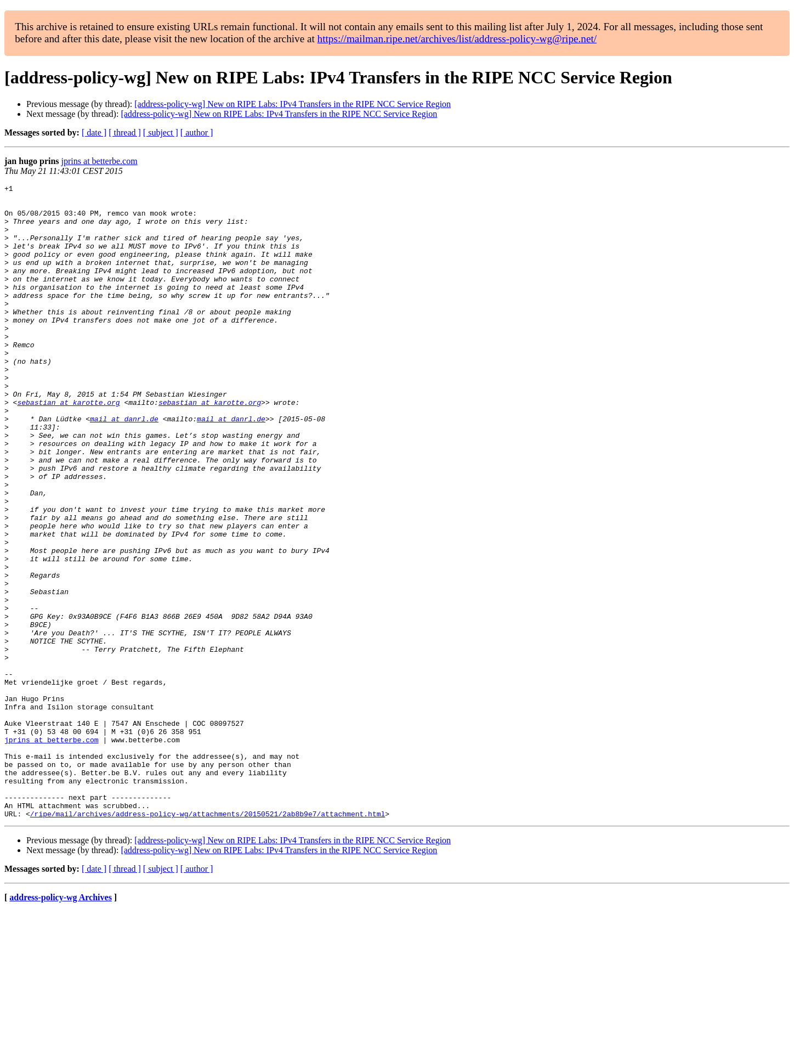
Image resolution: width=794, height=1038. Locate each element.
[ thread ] (125, 132)
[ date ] (94, 132)
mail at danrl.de (124, 466)
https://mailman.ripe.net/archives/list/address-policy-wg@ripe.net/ (457, 38)
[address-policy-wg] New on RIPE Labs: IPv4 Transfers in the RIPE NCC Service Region (292, 104)
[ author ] (196, 132)
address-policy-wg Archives (60, 1024)
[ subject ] (160, 132)
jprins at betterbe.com (99, 161)
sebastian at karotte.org (68, 447)
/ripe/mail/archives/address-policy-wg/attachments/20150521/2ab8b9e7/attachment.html (207, 940)
